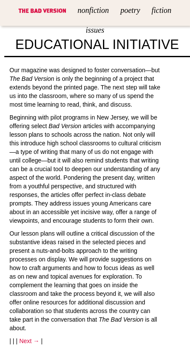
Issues (95, 30)
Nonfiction (93, 10)
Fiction (161, 10)
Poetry (130, 10)
